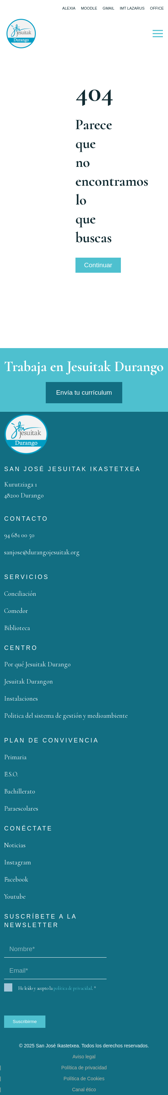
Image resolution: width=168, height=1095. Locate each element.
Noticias (15, 845)
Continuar (98, 265)
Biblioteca (17, 628)
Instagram (17, 862)
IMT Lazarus (132, 8)
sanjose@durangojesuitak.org (42, 552)
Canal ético (84, 1089)
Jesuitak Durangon (28, 681)
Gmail (108, 8)
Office (157, 8)
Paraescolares (21, 808)
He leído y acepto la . (57, 988)
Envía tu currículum (84, 392)
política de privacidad (73, 988)
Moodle (89, 8)
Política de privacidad (84, 1067)
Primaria (15, 757)
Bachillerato (19, 791)
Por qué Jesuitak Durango (37, 664)
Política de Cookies (84, 1078)
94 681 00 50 (19, 535)
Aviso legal (83, 1056)
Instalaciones (21, 698)
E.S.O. (11, 774)
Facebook (16, 879)
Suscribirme (25, 1021)
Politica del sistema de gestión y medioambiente (66, 715)
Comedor (16, 611)
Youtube (15, 896)
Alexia (68, 8)
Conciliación (20, 594)
